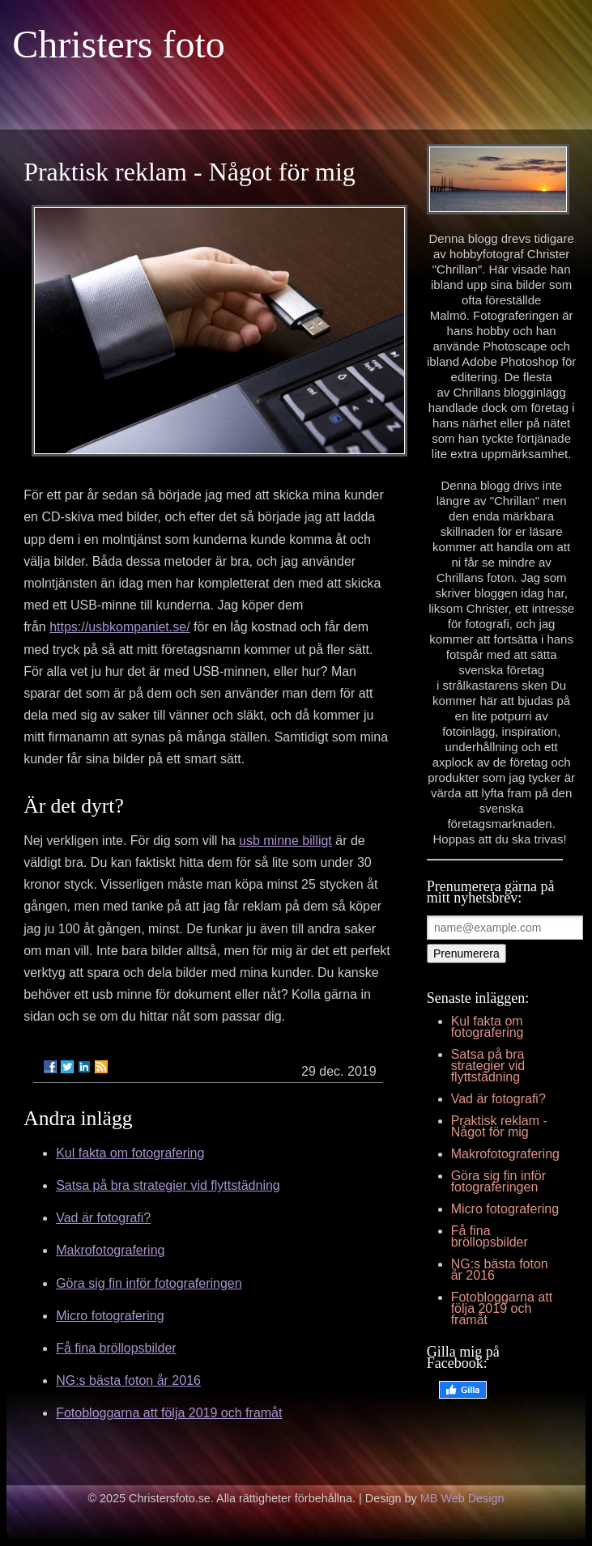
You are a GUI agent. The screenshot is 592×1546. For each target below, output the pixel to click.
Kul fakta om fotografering (130, 1153)
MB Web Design (462, 1498)
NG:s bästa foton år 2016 (128, 1380)
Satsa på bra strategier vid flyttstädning (168, 1185)
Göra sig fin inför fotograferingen (148, 1283)
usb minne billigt (285, 840)
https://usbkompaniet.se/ (119, 627)
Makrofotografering (110, 1250)
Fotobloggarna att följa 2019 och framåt (169, 1413)
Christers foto (118, 44)
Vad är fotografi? (103, 1218)
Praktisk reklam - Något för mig (499, 1126)
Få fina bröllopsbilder (116, 1348)
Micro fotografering (110, 1316)
